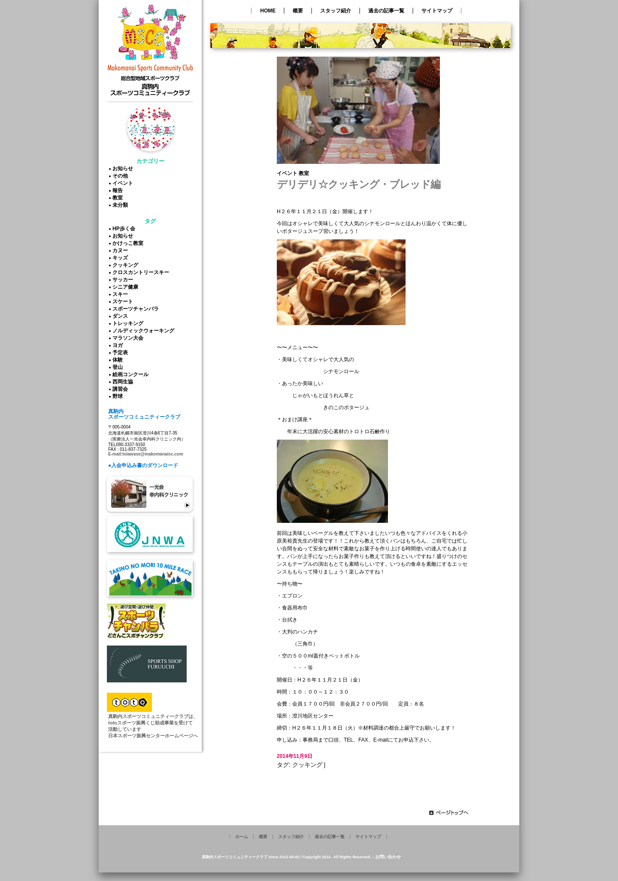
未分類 (121, 205)
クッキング (126, 265)
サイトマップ (436, 11)
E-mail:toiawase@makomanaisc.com (145, 454)
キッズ (121, 258)
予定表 (121, 353)
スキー (121, 294)
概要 (298, 11)
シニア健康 (126, 287)
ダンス (121, 316)
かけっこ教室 (129, 243)
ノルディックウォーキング (144, 331)
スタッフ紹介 (335, 11)
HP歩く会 (125, 229)
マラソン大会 (129, 338)
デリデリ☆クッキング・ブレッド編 (358, 184)
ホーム (241, 836)
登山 (119, 367)
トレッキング (129, 323)
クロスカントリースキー (142, 272)
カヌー (121, 250)
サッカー (124, 280)
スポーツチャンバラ (137, 309)
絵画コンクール (131, 374)
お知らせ (124, 169)
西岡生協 (124, 382)
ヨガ (119, 345)
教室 (119, 198)
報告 (119, 190)
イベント (124, 183)
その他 (121, 176)
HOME (268, 11)
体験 (119, 360)
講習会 (121, 389)
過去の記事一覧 (386, 11)
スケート (124, 302)
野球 (119, 396)
